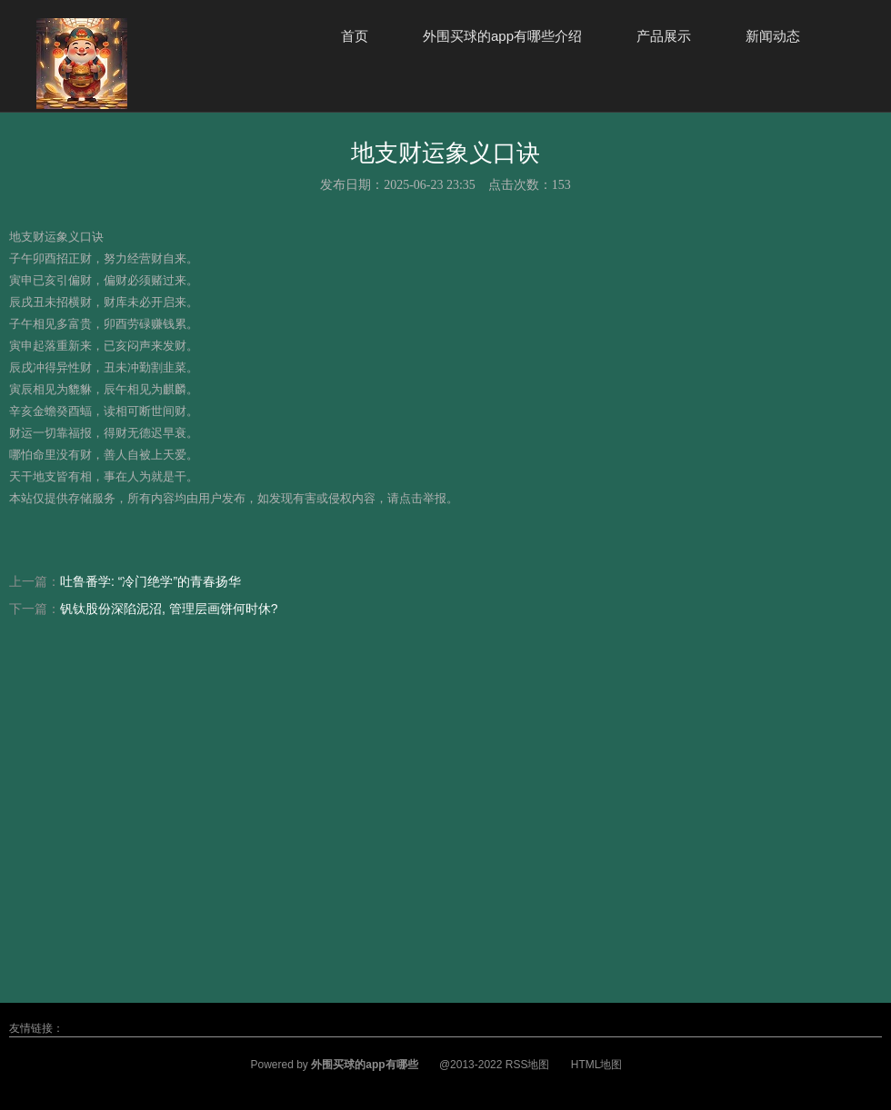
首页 (354, 36)
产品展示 (663, 36)
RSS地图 (528, 1064)
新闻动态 (773, 36)
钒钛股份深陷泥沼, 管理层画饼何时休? (169, 608)
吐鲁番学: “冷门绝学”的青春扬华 (150, 581)
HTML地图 (597, 1064)
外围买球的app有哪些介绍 (502, 36)
